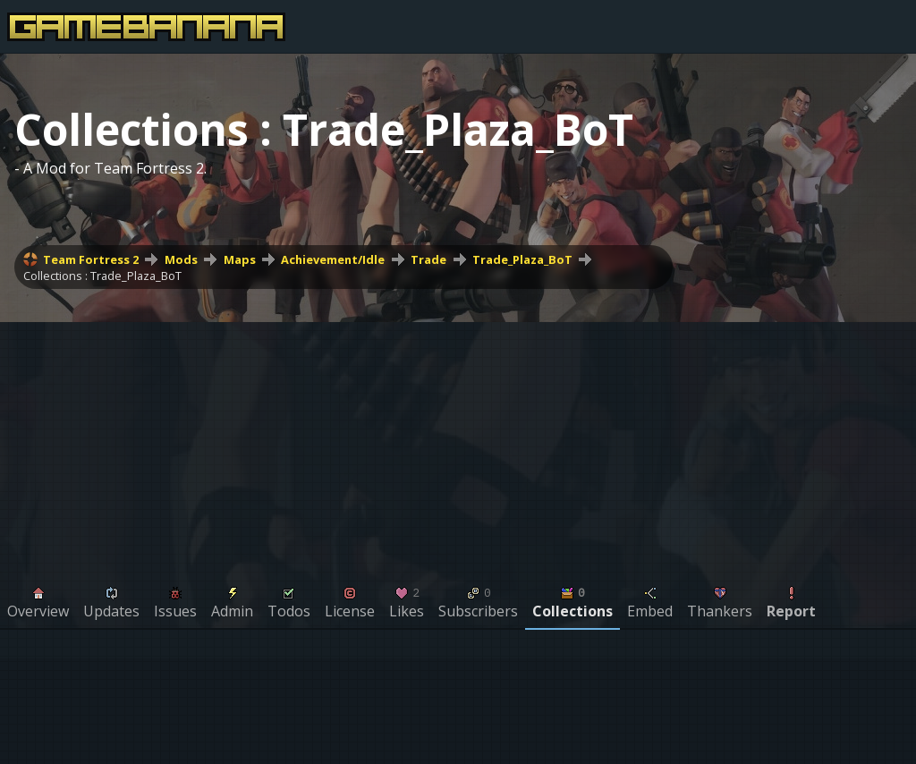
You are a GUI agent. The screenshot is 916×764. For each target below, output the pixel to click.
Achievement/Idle (333, 259)
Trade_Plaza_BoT (522, 259)
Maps (240, 259)
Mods (181, 259)
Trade (428, 259)
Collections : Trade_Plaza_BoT (102, 275)
